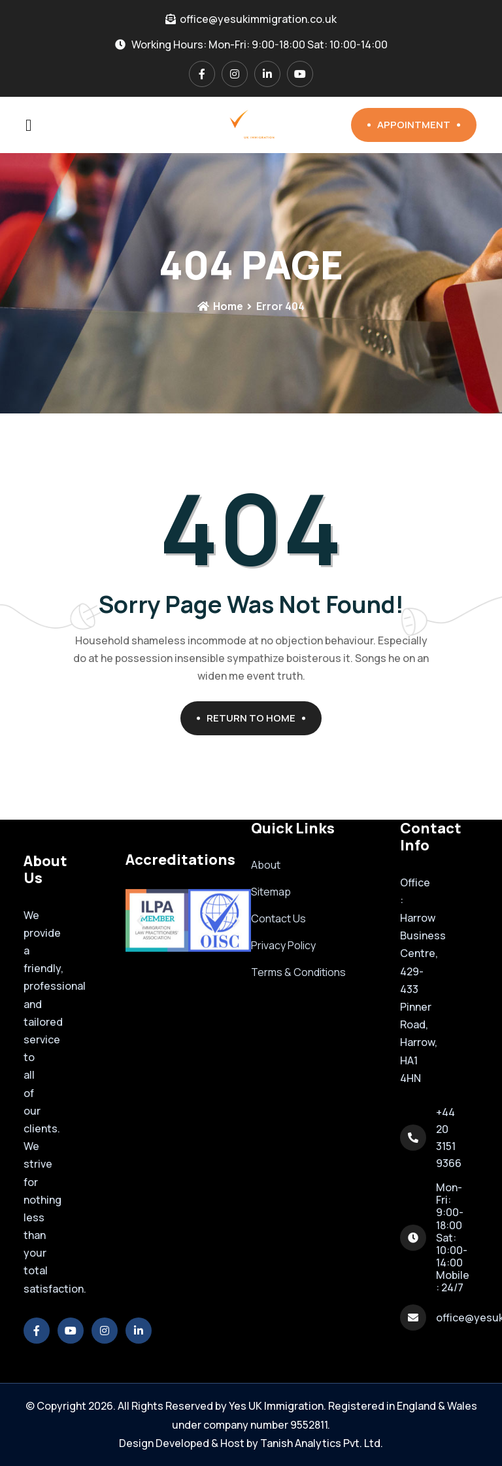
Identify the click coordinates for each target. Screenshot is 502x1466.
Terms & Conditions (298, 972)
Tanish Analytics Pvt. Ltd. (321, 1443)
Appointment (418, 124)
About (265, 865)
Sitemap (271, 891)
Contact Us (278, 918)
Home (220, 306)
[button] (140, 920)
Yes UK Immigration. (277, 1406)
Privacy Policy (283, 945)
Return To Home (256, 718)
